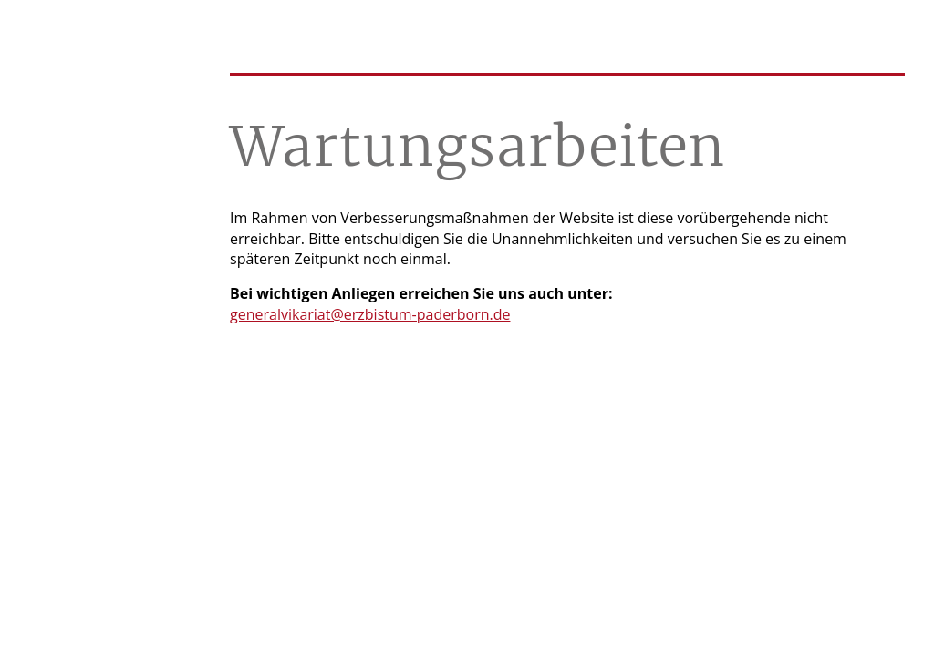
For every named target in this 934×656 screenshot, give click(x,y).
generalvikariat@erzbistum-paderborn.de (370, 314)
